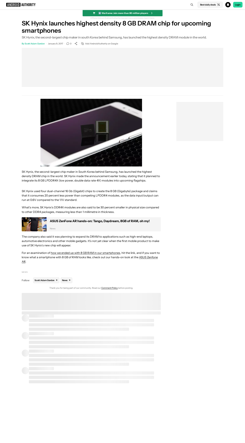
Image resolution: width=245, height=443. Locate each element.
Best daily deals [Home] (210, 4)
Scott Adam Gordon (35, 43)
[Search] (192, 5)
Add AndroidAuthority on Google (99, 43)
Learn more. (149, 18)
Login (238, 4)
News (25, 272)
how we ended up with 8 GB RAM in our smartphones (85, 253)
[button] (122, 4)
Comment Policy (109, 288)
